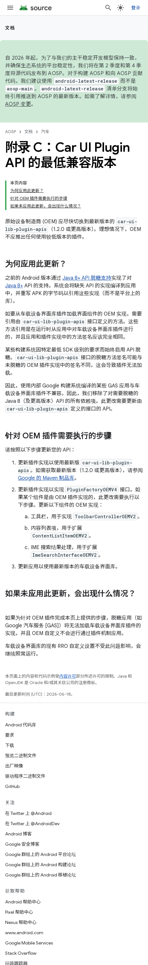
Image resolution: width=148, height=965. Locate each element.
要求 (9, 735)
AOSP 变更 (18, 104)
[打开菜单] (10, 7)
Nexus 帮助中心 (21, 922)
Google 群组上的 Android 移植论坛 (40, 875)
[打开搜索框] (108, 8)
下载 (9, 745)
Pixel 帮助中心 (19, 912)
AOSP (10, 131)
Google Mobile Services (29, 943)
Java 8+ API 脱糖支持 (86, 278)
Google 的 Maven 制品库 (46, 478)
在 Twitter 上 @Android (28, 813)
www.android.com (24, 932)
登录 (136, 8)
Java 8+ (14, 286)
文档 (10, 28)
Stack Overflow (21, 953)
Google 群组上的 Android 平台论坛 (40, 854)
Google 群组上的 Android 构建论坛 (40, 865)
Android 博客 (18, 834)
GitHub (12, 786)
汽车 (45, 131)
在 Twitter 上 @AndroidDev (32, 823)
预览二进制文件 (21, 755)
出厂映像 (14, 766)
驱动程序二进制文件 (25, 776)
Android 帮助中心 (23, 902)
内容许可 (67, 676)
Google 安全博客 (22, 844)
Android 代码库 (20, 725)
